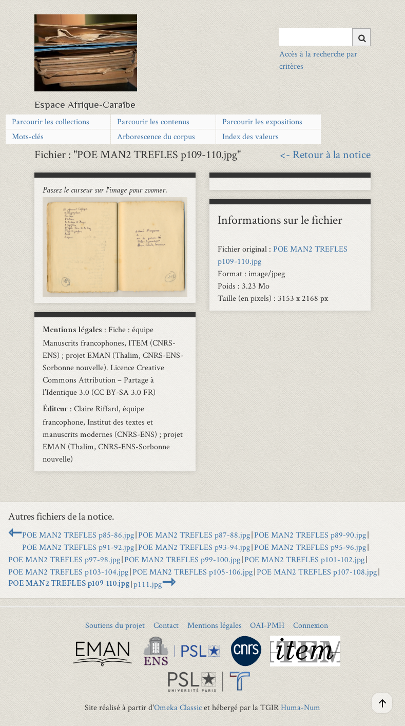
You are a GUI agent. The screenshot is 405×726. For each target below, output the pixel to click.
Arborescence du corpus (156, 136)
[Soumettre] (361, 37)
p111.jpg (147, 584)
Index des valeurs (250, 136)
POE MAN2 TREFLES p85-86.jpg (78, 534)
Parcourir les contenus (153, 121)
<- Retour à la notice (325, 154)
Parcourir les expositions (262, 121)
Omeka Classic (178, 707)
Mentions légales (214, 625)
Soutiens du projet (115, 625)
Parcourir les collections (50, 121)
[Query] (325, 37)
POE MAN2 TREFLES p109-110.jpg (68, 584)
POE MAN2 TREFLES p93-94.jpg (194, 547)
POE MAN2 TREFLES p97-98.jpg (64, 559)
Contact (166, 625)
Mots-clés (28, 136)
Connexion (310, 625)
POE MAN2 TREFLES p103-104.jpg (68, 571)
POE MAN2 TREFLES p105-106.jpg (192, 571)
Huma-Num (300, 707)
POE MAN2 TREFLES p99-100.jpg (182, 559)
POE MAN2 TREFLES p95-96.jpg (310, 547)
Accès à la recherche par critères (318, 59)
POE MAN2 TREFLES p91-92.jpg (78, 547)
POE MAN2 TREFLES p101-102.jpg (304, 559)
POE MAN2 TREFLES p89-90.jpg (310, 534)
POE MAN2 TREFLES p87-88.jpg (194, 534)
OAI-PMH (267, 625)
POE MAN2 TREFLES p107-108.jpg (317, 571)
